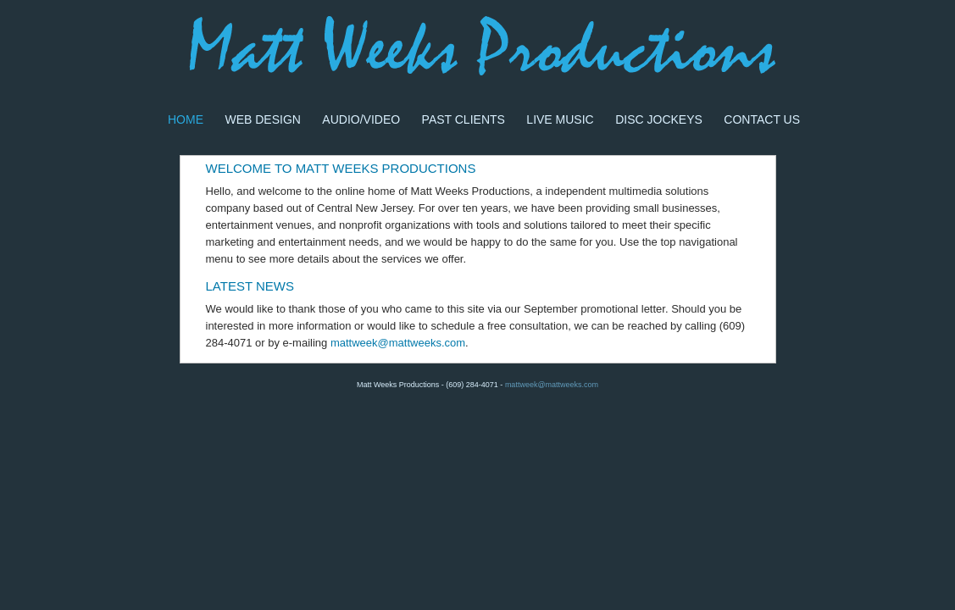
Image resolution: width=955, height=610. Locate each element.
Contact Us (762, 119)
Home (185, 119)
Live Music (559, 119)
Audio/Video (361, 119)
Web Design (262, 119)
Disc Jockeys (658, 119)
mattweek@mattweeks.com (397, 342)
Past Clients (463, 119)
